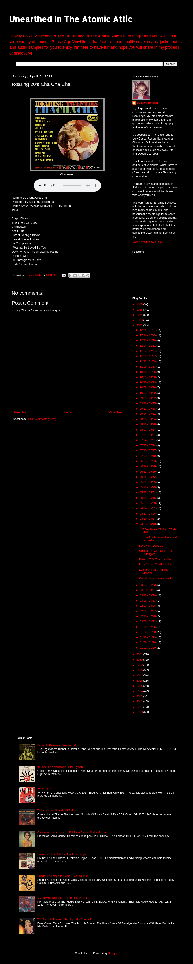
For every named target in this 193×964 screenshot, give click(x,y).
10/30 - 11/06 (148, 371)
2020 (140, 659)
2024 (140, 314)
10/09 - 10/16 (148, 387)
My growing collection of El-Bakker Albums (62, 897)
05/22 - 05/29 (148, 487)
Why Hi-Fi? (44, 788)
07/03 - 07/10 (148, 456)
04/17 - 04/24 (148, 513)
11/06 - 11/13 (148, 366)
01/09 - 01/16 (148, 642)
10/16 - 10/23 (148, 382)
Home (68, 412)
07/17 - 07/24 (148, 445)
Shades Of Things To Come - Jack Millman (62, 876)
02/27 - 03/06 (148, 605)
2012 (140, 701)
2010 (140, 712)
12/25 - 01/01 (148, 330)
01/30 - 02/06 (148, 626)
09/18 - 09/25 (148, 403)
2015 (140, 685)
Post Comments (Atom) (42, 419)
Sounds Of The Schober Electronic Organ (62, 854)
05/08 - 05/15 (148, 497)
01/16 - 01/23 (148, 637)
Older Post (115, 412)
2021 (140, 654)
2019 (140, 665)
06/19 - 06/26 (148, 466)
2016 (140, 680)
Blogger (112, 953)
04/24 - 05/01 (148, 508)
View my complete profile (147, 241)
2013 (140, 696)
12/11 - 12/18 (148, 340)
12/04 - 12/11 (148, 345)
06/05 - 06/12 (148, 476)
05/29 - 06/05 (148, 482)
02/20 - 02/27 (148, 611)
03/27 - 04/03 (148, 585)
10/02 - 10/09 (148, 393)
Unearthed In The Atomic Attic (70, 19)
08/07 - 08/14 (148, 429)
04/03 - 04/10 (148, 524)
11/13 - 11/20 (148, 361)
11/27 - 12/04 (148, 351)
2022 (140, 325)
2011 (140, 707)
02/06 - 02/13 (148, 621)
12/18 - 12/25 (148, 335)
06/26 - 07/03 (148, 461)
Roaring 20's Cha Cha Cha (155, 559)
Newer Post (20, 412)
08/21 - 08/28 (148, 424)
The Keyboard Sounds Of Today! (57, 810)
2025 (140, 309)
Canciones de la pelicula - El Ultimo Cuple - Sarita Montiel (71, 832)
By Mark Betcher (147, 102)
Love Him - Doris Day (152, 545)
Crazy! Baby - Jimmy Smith (155, 578)
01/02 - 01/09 (148, 647)
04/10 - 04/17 (148, 518)
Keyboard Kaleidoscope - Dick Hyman (60, 767)
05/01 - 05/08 (148, 503)
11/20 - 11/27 (148, 356)
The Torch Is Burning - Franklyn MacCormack (64, 919)
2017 (140, 675)
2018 (140, 670)
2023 (140, 320)
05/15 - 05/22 (148, 492)
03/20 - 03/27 (148, 590)
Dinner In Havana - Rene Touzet (56, 745)
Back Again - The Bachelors (155, 564)
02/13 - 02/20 (148, 616)
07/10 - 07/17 (148, 450)
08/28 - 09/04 (148, 419)
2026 (140, 304)
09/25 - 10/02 (148, 398)
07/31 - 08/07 (148, 434)
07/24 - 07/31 (148, 440)
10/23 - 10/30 (148, 377)
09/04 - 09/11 (148, 413)
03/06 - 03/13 (148, 600)
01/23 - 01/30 (148, 632)
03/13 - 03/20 (148, 595)
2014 (140, 691)
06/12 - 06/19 (148, 471)
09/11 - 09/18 (148, 408)
